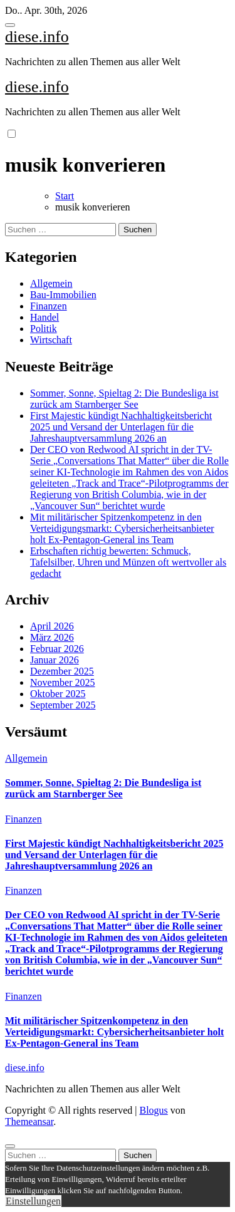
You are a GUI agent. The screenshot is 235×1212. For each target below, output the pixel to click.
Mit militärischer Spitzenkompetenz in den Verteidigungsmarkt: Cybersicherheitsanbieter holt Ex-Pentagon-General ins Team (122, 528)
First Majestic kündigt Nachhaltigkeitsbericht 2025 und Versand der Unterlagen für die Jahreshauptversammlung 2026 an (121, 426)
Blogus (153, 1110)
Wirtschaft (51, 339)
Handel (44, 317)
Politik (43, 328)
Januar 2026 (54, 660)
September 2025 (62, 705)
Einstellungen (33, 1201)
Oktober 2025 (57, 693)
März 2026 (52, 637)
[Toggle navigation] (10, 25)
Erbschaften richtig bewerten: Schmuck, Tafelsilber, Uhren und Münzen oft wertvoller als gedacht (128, 562)
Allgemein (51, 283)
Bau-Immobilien (63, 294)
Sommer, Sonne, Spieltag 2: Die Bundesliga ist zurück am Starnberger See (124, 399)
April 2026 (52, 626)
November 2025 (62, 682)
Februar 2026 (57, 648)
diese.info (37, 37)
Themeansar (29, 1121)
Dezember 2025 (62, 671)
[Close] (10, 1146)
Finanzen (48, 306)
